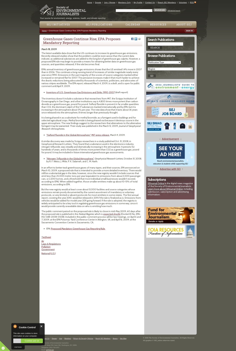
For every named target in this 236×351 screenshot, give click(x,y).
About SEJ (184, 24)
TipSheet (46, 237)
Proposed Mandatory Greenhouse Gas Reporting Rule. (78, 228)
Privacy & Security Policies (83, 338)
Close (41, 326)
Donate (98, 2)
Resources (158, 24)
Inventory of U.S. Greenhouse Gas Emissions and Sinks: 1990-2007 (80, 92)
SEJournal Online (156, 183)
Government (48, 249)
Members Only (124, 2)
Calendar (133, 24)
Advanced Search (173, 10)
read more (18, 347)
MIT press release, (100, 135)
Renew (115, 338)
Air (42, 241)
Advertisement (170, 138)
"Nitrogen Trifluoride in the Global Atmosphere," (70, 158)
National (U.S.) (48, 253)
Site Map (123, 338)
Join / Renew (109, 2)
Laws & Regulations (51, 243)
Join (60, 338)
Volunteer (183, 2)
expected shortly (111, 214)
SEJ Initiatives (58, 24)
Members (67, 338)
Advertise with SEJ (170, 169)
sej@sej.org (50, 350)
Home (89, 2)
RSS (192, 2)
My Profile (138, 2)
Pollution (45, 246)
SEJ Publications (99, 24)
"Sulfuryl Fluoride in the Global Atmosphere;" (68, 135)
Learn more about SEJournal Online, (165, 188)
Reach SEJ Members (167, 2)
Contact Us (150, 2)
